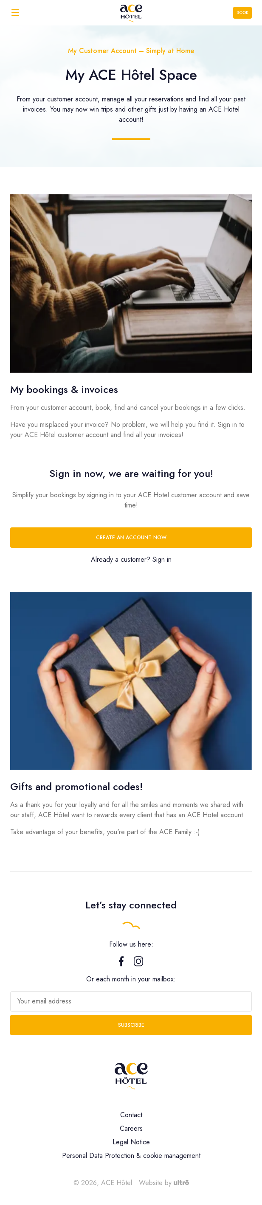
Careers (131, 1128)
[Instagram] (138, 964)
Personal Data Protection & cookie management (131, 1155)
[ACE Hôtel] (131, 12)
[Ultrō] (181, 1183)
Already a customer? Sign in (131, 559)
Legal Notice (131, 1142)
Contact (131, 1115)
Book (242, 12)
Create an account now (131, 537)
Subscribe (131, 1025)
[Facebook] (121, 964)
